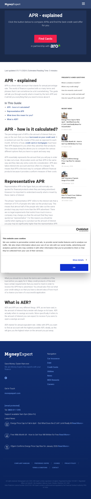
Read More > (77, 423)
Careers (50, 384)
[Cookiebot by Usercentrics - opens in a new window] (78, 229)
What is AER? (12, 119)
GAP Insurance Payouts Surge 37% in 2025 (69, 179)
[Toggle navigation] (83, 4)
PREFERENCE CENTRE (41, 463)
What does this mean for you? (20, 115)
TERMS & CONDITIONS (39, 467)
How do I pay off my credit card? (72, 98)
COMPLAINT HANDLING (22, 463)
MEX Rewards (53, 380)
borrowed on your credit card (42, 137)
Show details (78, 260)
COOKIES (57, 463)
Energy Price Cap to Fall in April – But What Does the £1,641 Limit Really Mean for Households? (71, 123)
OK (74, 267)
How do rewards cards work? (71, 90)
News (49, 376)
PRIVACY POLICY (70, 463)
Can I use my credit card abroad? (73, 94)
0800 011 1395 (14, 410)
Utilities (50, 371)
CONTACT (55, 467)
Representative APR (15, 111)
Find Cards (45, 38)
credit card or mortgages (36, 143)
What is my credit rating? (70, 86)
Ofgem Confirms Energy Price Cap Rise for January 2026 (70, 161)
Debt (49, 363)
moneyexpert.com (12, 393)
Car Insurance (53, 358)
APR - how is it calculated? (18, 107)
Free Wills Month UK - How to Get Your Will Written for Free (71, 143)
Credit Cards (52, 367)
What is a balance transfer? (70, 83)
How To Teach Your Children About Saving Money (71, 196)
